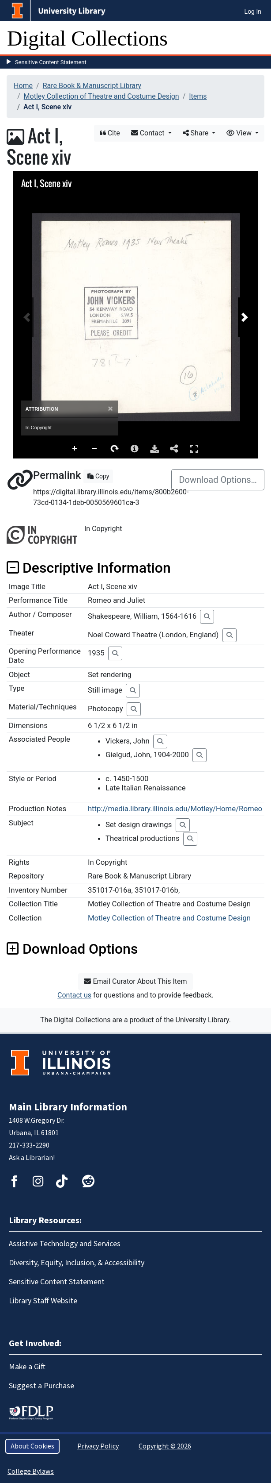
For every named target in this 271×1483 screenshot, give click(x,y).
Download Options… (218, 479)
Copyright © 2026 (165, 1446)
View (239, 133)
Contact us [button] (74, 995)
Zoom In (75, 448)
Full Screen (194, 448)
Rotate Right (114, 448)
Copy (98, 476)
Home (23, 85)
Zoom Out (95, 448)
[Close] (110, 408)
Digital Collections (87, 38)
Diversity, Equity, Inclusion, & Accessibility (76, 1262)
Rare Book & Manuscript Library (92, 85)
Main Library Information (68, 1107)
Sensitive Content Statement (51, 62)
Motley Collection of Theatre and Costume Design (101, 96)
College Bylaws (31, 1471)
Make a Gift (27, 1366)
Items (198, 96)
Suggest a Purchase (41, 1385)
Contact (148, 133)
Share (197, 133)
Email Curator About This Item (135, 981)
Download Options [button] (72, 948)
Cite (110, 133)
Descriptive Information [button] (89, 567)
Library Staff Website (43, 1300)
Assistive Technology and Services (64, 1243)
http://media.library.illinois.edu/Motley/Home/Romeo (175, 808)
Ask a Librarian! (32, 1158)
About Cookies (32, 1446)
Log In (253, 11)
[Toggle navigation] (258, 38)
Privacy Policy (98, 1446)
